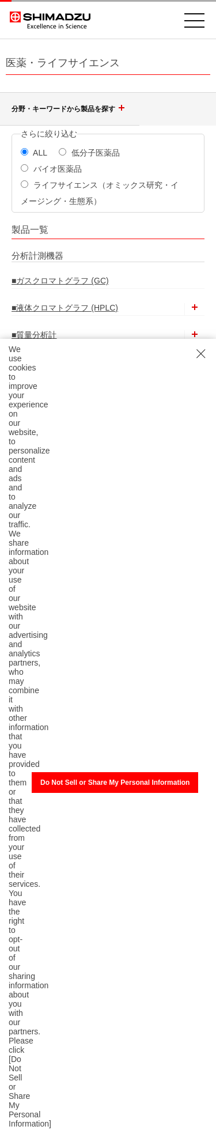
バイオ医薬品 (51, 168)
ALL (34, 152)
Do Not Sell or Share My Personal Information (115, 782)
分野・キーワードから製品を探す (70, 109)
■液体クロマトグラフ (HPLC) (65, 307)
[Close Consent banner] (201, 353)
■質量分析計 (34, 334)
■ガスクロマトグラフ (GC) (60, 280)
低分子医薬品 (89, 152)
